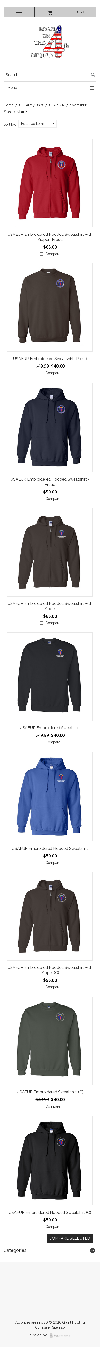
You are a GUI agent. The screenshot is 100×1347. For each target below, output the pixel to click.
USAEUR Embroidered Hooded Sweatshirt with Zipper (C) (50, 970)
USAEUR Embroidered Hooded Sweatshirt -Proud (50, 482)
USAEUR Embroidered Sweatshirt (50, 728)
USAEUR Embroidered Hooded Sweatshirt (50, 848)
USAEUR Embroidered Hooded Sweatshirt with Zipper (50, 606)
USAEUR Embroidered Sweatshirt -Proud (50, 358)
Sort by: (10, 124)
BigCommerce (61, 1335)
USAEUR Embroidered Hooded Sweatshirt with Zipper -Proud (50, 237)
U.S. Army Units (31, 105)
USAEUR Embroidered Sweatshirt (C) (50, 1092)
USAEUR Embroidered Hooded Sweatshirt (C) (50, 1212)
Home (8, 105)
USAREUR (56, 105)
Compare (52, 254)
